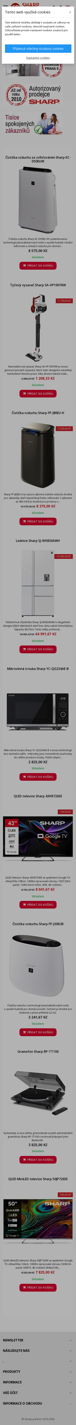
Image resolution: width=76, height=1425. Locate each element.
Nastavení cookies (38, 58)
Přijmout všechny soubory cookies (38, 48)
